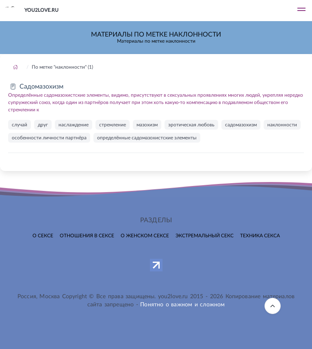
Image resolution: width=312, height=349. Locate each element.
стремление (112, 124)
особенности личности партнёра (49, 137)
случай (19, 124)
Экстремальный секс (205, 235)
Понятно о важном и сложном (182, 305)
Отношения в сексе (87, 235)
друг (43, 124)
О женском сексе (145, 235)
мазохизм (147, 124)
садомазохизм (241, 124)
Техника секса (260, 235)
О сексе (42, 235)
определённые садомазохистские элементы (147, 137)
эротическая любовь (191, 124)
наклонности (282, 124)
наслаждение (73, 124)
